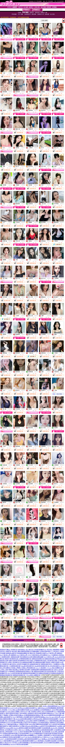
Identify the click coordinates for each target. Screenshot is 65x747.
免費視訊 (10, 35)
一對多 (10, 278)
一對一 (62, 241)
